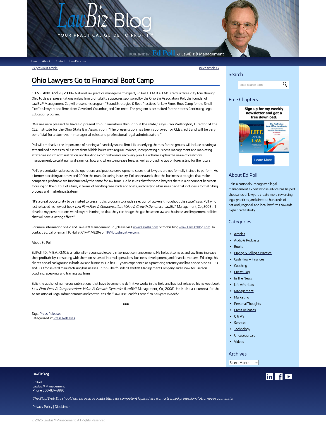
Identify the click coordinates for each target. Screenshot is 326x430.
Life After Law (244, 284)
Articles (239, 234)
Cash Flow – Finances (249, 259)
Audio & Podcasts (246, 240)
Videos (239, 341)
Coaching (240, 265)
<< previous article (45, 68)
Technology (242, 329)
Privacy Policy (43, 406)
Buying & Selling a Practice (253, 253)
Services (240, 322)
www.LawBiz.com (145, 227)
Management (244, 291)
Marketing (241, 297)
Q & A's (239, 316)
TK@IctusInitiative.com (122, 232)
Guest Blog (242, 272)
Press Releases (50, 313)
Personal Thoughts (247, 303)
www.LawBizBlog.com (194, 227)
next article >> (209, 68)
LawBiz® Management (49, 386)
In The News (243, 278)
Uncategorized (244, 335)
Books (238, 246)
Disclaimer (62, 406)
